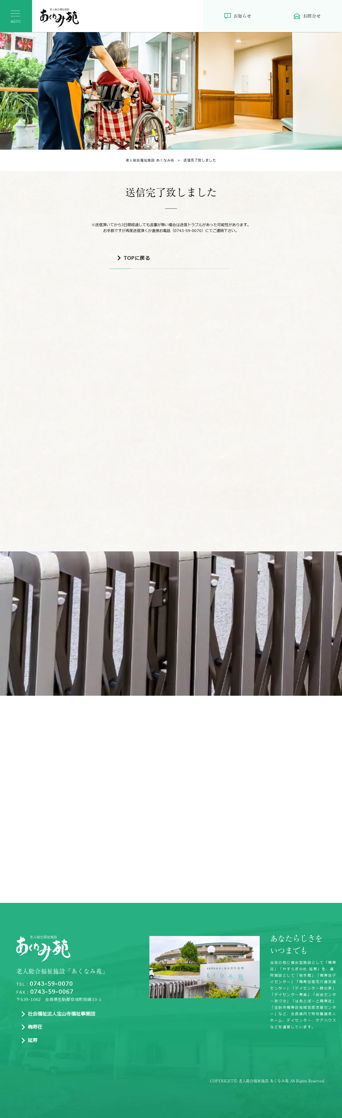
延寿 (32, 1041)
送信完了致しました (195, 160)
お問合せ (312, 16)
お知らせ (242, 16)
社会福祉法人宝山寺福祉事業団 (61, 1014)
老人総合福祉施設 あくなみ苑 (150, 160)
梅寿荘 (35, 1027)
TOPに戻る (137, 259)
